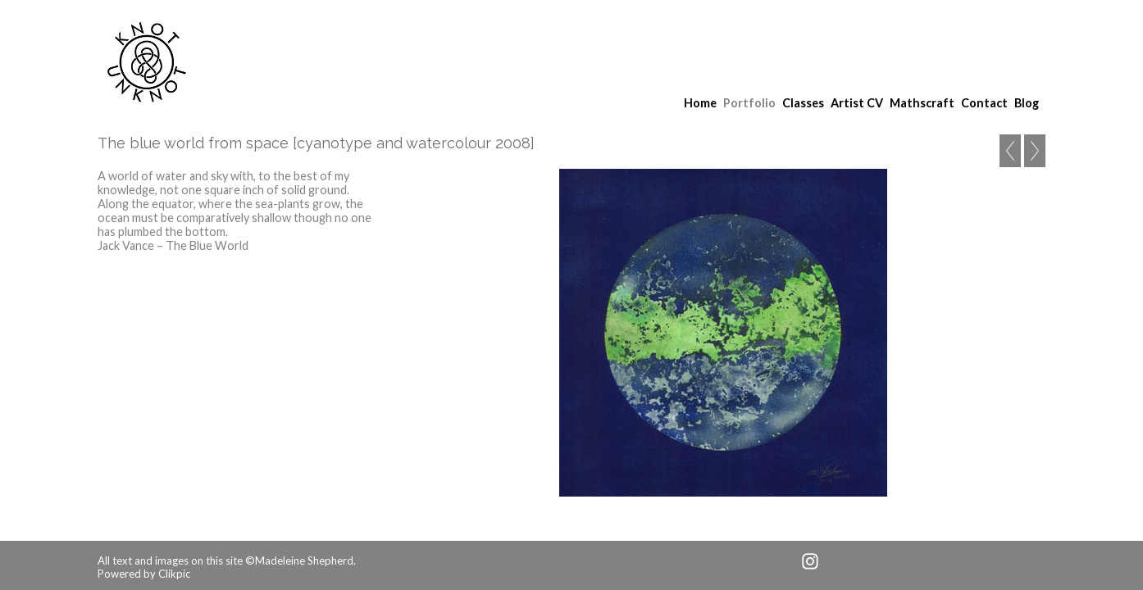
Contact (984, 103)
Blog (1026, 103)
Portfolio (749, 103)
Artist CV (857, 103)
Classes (803, 103)
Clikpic (174, 573)
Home (700, 103)
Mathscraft (922, 103)
